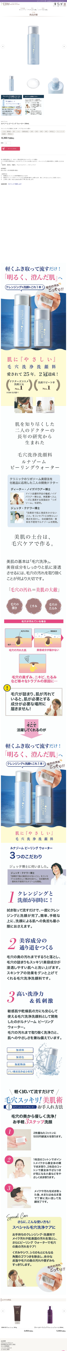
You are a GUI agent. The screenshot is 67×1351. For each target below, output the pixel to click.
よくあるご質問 (5, 1349)
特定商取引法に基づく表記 (8, 1344)
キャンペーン (22, 9)
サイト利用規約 (5, 1346)
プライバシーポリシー (7, 1342)
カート (61, 5)
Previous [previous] (3, 47)
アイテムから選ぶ (32, 9)
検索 (58, 5)
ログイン (55, 5)
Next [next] (64, 47)
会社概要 (3, 1341)
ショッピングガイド (6, 1347)
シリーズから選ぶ (43, 9)
